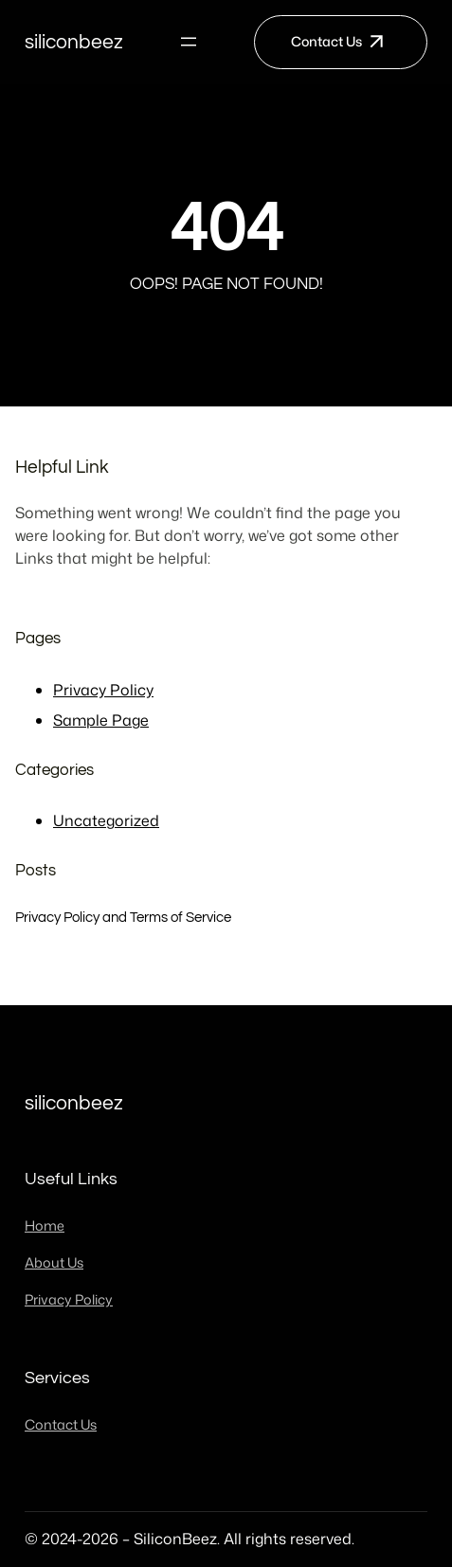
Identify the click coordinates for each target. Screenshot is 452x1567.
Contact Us (326, 41)
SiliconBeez (74, 42)
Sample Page (101, 720)
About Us (54, 1262)
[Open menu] (188, 41)
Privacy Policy (103, 689)
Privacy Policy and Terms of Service (123, 917)
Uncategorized (106, 820)
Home (44, 1225)
